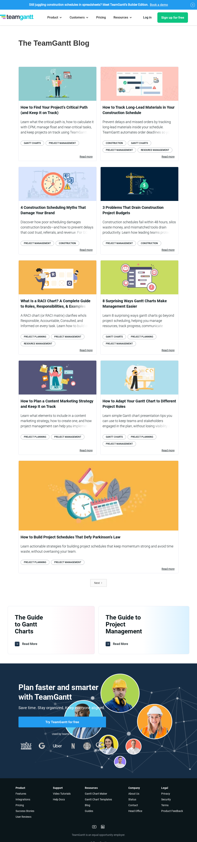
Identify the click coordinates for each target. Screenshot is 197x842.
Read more (86, 156)
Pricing (101, 17)
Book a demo (159, 5)
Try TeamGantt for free (62, 722)
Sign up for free (172, 17)
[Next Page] (98, 583)
